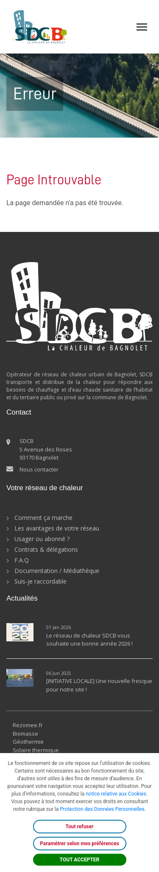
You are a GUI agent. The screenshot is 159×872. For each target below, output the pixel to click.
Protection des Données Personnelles (102, 809)
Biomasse (25, 733)
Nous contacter (39, 469)
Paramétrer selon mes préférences (79, 844)
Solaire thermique (36, 750)
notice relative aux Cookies (116, 794)
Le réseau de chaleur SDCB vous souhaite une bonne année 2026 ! (89, 640)
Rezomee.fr (28, 725)
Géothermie (28, 741)
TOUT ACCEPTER (80, 860)
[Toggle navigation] (142, 27)
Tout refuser (80, 827)
